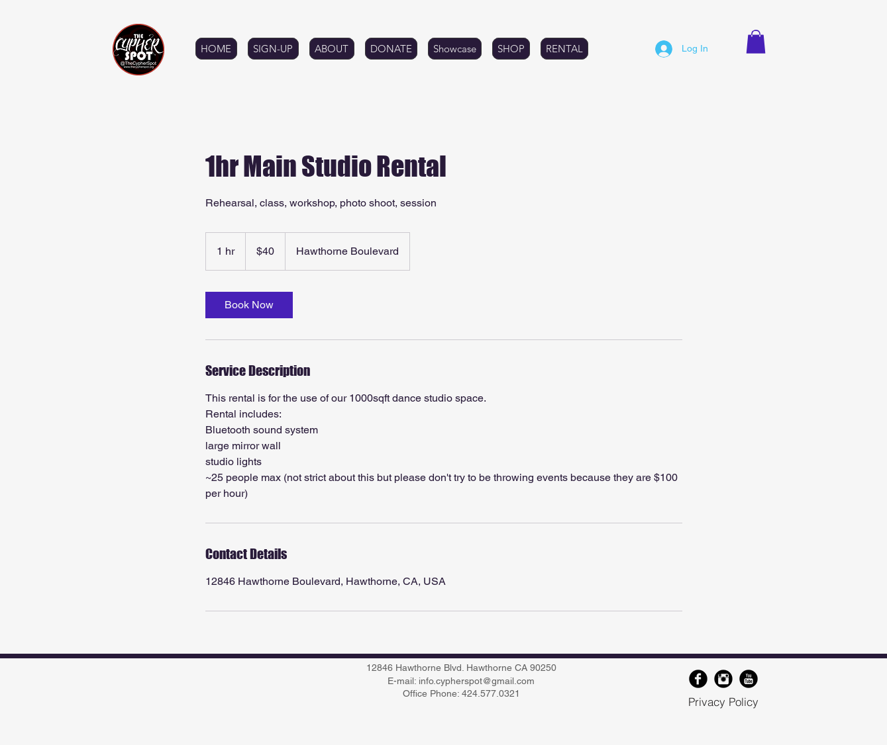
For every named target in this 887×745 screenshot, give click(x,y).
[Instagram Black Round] (723, 679)
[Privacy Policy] (723, 701)
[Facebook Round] (698, 679)
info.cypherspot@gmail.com (477, 681)
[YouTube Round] (748, 679)
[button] (756, 42)
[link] (249, 305)
